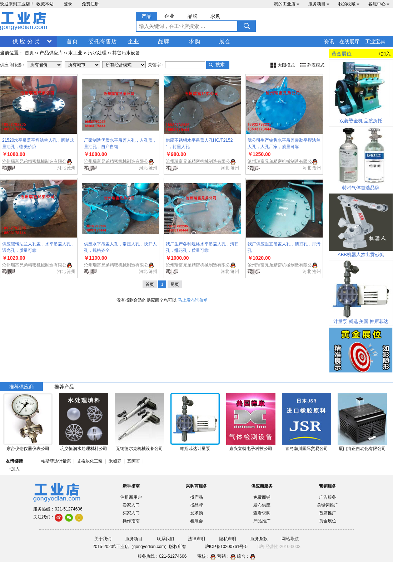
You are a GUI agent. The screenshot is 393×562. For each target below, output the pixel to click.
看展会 (196, 520)
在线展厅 (349, 41)
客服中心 (378, 3)
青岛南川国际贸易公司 (306, 448)
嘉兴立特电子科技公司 (250, 448)
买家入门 (131, 512)
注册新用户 (131, 497)
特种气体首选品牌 (360, 187)
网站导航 (290, 538)
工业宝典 (375, 41)
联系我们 (165, 538)
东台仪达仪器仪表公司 (27, 448)
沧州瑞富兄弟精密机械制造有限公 (34, 161)
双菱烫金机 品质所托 (361, 120)
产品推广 (261, 520)
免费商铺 (261, 497)
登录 (68, 3)
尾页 (174, 284)
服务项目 (318, 3)
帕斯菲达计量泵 (195, 448)
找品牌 (196, 505)
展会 (224, 41)
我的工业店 (286, 3)
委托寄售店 (102, 41)
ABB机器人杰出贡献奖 (361, 254)
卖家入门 (131, 505)
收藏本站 (45, 3)
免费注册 (90, 3)
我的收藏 (348, 3)
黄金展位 (327, 520)
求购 (194, 41)
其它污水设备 (126, 52)
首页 (72, 41)
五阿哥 (133, 461)
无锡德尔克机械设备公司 (139, 448)
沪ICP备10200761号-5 (226, 546)
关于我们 (102, 538)
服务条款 (259, 538)
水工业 (75, 52)
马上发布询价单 (193, 300)
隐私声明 (227, 538)
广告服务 (327, 497)
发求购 (196, 512)
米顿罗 (116, 461)
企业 (133, 41)
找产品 (196, 497)
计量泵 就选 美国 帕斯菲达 (360, 321)
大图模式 (286, 65)
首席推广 (327, 512)
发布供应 (261, 505)
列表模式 (315, 65)
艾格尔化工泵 (90, 461)
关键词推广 (327, 505)
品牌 (163, 41)
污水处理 (97, 52)
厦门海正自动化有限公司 (362, 448)
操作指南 (131, 520)
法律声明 (196, 538)
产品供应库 (51, 52)
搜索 (220, 64)
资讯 (329, 41)
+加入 (384, 54)
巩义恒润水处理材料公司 (83, 448)
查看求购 (261, 512)
